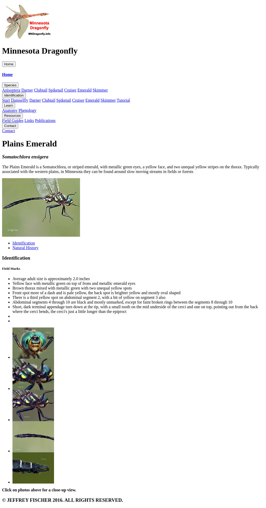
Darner (27, 90)
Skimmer (100, 90)
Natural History (25, 248)
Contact (10, 126)
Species (10, 85)
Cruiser (70, 90)
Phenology (27, 110)
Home (9, 64)
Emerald (84, 90)
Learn (8, 105)
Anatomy (10, 110)
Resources (12, 116)
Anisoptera (11, 90)
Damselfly (19, 100)
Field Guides (12, 120)
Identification (14, 95)
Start (6, 100)
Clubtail (41, 90)
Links (29, 120)
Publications (45, 120)
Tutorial (123, 100)
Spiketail (55, 90)
